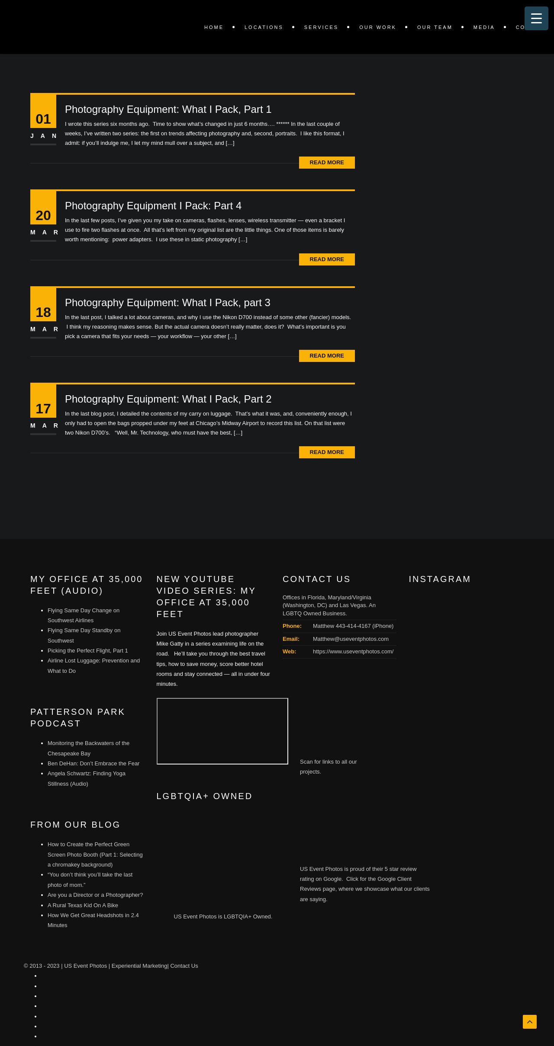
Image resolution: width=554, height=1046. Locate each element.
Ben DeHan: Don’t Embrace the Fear (93, 763)
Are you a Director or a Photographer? (95, 895)
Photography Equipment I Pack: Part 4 (153, 205)
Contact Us (184, 966)
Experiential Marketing (139, 966)
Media (484, 27)
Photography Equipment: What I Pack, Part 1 (168, 109)
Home (214, 27)
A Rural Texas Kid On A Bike (83, 905)
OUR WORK (377, 27)
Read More (327, 162)
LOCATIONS (264, 27)
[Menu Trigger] (536, 18)
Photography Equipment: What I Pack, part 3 (168, 302)
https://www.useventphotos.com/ (353, 651)
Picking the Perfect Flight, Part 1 (88, 650)
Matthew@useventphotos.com (351, 639)
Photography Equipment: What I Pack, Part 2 (168, 399)
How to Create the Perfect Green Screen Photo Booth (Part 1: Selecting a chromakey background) (95, 854)
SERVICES (321, 27)
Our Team (435, 27)
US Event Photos (85, 966)
